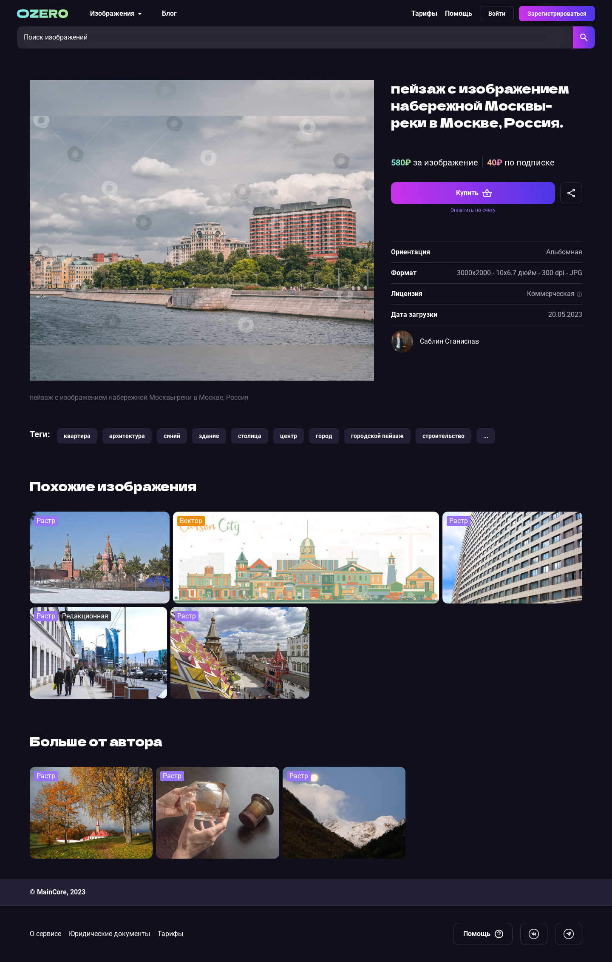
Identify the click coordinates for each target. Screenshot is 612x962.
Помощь (458, 13)
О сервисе (45, 934)
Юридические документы (109, 934)
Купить (474, 193)
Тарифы (424, 13)
